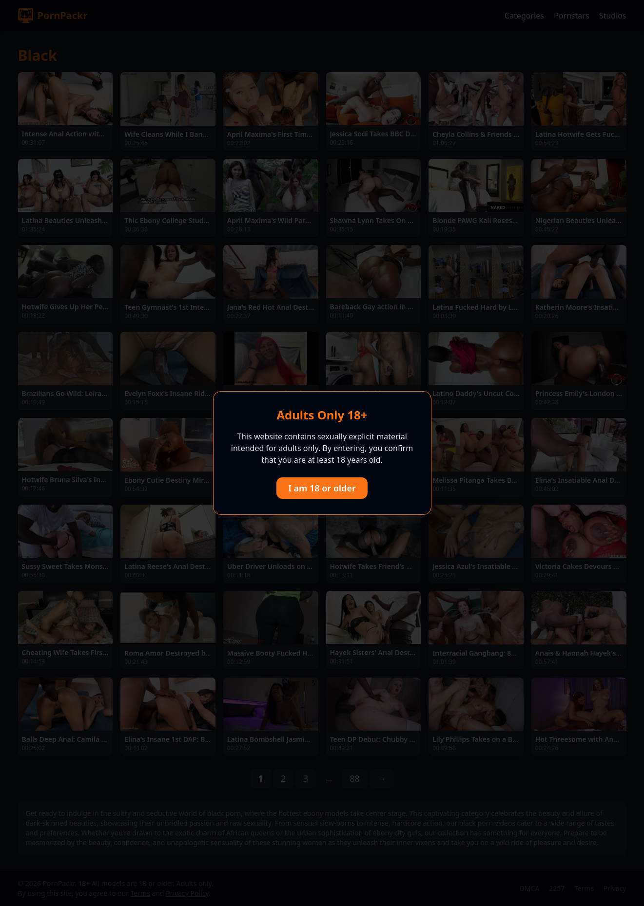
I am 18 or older (322, 488)
